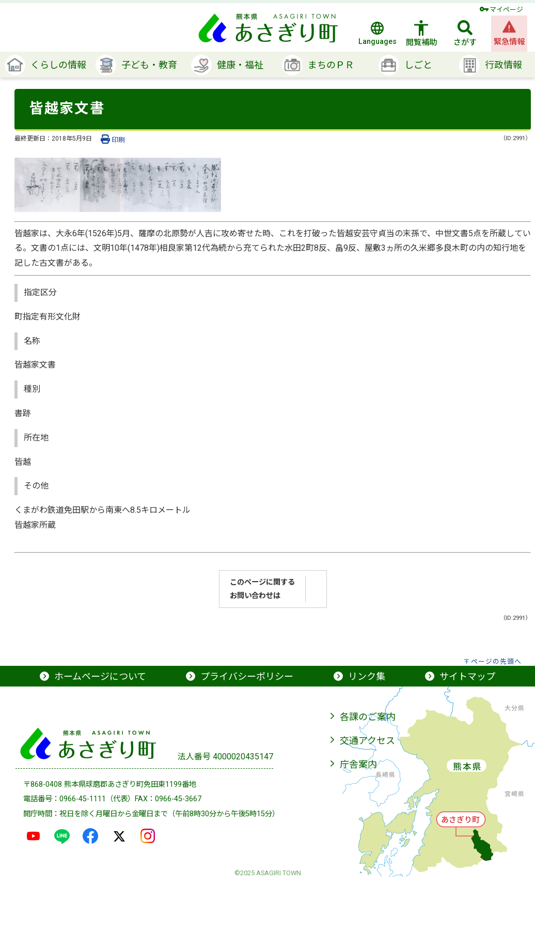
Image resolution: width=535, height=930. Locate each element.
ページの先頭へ (496, 661)
